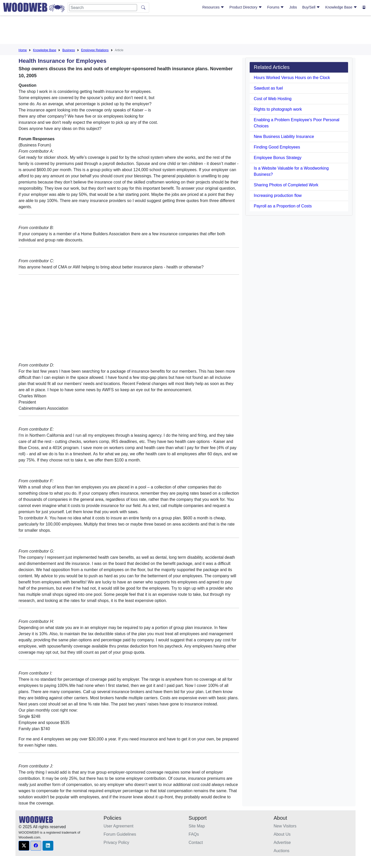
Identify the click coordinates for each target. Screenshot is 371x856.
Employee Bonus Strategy (277, 157)
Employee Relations (95, 50)
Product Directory (246, 7)
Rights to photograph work (278, 109)
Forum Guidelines (120, 834)
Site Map (197, 826)
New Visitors (285, 826)
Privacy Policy (116, 842)
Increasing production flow (278, 195)
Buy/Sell (311, 7)
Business (68, 50)
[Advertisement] (185, 30)
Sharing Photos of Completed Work (286, 185)
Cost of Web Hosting (272, 99)
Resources (213, 7)
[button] (24, 846)
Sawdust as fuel (268, 88)
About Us (282, 834)
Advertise (282, 842)
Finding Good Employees (277, 147)
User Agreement (118, 826)
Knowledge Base (341, 7)
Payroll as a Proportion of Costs (283, 206)
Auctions (281, 851)
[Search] (103, 7)
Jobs (293, 7)
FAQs (194, 834)
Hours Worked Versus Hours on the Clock (292, 77)
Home (23, 50)
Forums (275, 7)
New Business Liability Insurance (284, 136)
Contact (196, 842)
